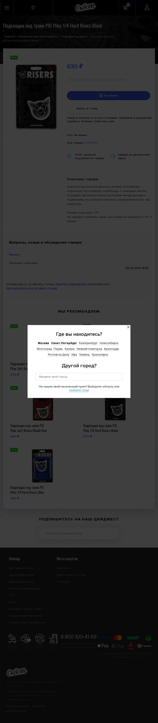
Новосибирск (109, 343)
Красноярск (100, 354)
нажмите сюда (79, 390)
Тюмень (84, 354)
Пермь (58, 349)
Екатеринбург (88, 343)
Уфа (74, 354)
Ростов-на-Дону (58, 354)
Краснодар (111, 349)
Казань (70, 349)
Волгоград (44, 349)
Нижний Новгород (89, 349)
